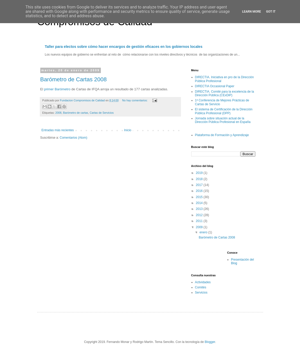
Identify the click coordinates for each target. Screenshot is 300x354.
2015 (200, 197)
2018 (200, 179)
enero (203, 232)
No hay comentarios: (135, 100)
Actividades (203, 282)
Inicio (127, 130)
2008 (58, 112)
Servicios (201, 292)
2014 (200, 203)
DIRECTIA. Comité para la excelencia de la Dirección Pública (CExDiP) (224, 93)
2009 (200, 227)
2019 (200, 173)
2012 (200, 215)
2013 (200, 209)
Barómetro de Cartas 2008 (73, 79)
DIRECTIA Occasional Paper (214, 86)
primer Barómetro (57, 89)
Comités (200, 287)
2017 (200, 185)
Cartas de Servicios (102, 112)
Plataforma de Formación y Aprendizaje (222, 135)
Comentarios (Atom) (73, 137)
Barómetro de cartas (75, 112)
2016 (200, 191)
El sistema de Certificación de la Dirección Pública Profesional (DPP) (224, 111)
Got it (271, 11)
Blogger (210, 342)
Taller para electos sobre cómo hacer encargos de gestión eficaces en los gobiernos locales (123, 47)
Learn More (251, 11)
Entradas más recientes (58, 130)
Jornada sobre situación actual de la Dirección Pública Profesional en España (223, 120)
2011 (200, 221)
